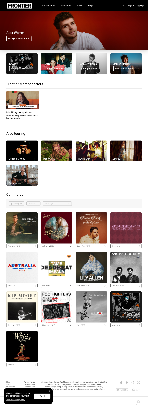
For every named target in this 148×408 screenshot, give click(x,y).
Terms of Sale (29, 387)
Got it (42, 396)
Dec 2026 (22, 365)
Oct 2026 (22, 286)
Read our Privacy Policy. (15, 400)
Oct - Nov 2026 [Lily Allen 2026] (91, 286)
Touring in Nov (18, 68)
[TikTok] (121, 382)
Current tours (48, 5)
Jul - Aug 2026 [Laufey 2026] (56, 246)
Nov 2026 (91, 325)
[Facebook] (127, 382)
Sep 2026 (126, 246)
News (79, 5)
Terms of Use (29, 384)
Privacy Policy (29, 382)
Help (90, 5)
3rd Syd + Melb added (19, 38)
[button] (131, 5)
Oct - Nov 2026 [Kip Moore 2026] (22, 325)
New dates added (124, 68)
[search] (123, 5)
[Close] (49, 391)
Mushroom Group (10, 388)
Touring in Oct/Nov (55, 68)
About (9, 384)
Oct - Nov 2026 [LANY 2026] (126, 286)
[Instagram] (132, 382)
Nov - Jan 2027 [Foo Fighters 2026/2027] (56, 325)
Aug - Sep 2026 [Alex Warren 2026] (91, 246)
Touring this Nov (88, 68)
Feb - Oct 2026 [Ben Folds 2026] (22, 246)
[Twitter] (138, 382)
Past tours (66, 5)
